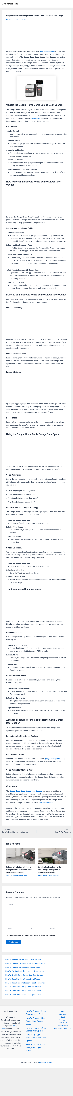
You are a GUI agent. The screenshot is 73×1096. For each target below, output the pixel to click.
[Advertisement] (36, 35)
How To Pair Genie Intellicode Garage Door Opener (24, 971)
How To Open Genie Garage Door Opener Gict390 (24, 994)
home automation (46, 803)
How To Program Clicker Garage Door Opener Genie (25, 963)
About (62, 1017)
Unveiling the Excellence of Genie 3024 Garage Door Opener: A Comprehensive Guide (50, 869)
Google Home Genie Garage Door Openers (26, 791)
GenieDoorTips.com (45, 1062)
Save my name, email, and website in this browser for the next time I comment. (32, 935)
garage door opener (47, 51)
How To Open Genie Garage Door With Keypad (23, 987)
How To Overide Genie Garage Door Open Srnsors (24, 975)
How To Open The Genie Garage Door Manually (23, 979)
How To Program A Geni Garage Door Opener (22, 967)
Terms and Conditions (62, 1028)
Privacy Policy (62, 1025)
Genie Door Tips (10, 3)
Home (62, 1011)
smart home (35, 118)
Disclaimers (62, 1023)
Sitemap (62, 1014)
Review (19, 875)
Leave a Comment (11, 875)
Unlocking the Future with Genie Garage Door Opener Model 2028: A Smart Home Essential (20, 869)
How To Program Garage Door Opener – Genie (23, 959)
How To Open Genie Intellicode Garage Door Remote (25, 983)
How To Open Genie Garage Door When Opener (23, 990)
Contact (62, 1020)
